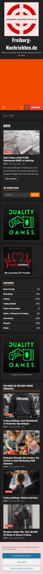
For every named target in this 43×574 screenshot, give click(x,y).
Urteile (6, 328)
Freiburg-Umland (9, 303)
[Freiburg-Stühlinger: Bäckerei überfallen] (21, 482)
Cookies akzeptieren (21, 556)
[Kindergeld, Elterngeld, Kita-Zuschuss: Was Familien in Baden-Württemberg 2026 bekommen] (21, 442)
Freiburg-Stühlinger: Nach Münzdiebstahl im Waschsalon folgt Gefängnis (20, 422)
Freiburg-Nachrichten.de (21, 43)
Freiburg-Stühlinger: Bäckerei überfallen (20, 497)
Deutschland (8, 294)
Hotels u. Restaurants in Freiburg (15, 313)
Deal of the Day (9, 289)
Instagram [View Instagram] (32, 107)
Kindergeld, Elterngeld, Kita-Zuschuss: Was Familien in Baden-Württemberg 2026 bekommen (21, 460)
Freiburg (9, 151)
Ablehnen (21, 562)
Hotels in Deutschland (11, 308)
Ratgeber (6, 323)
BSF (6, 164)
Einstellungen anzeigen (21, 568)
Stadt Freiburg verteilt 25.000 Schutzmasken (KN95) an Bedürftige (21, 142)
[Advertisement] (21, 81)
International (8, 318)
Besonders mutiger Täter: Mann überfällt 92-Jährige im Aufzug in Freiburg (20, 533)
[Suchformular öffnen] (21, 107)
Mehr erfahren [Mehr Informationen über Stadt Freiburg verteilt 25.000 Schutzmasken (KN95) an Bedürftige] (11, 179)
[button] (3, 107)
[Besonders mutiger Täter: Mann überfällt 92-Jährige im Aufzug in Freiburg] (21, 516)
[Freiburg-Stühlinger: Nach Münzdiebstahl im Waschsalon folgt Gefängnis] (21, 405)
